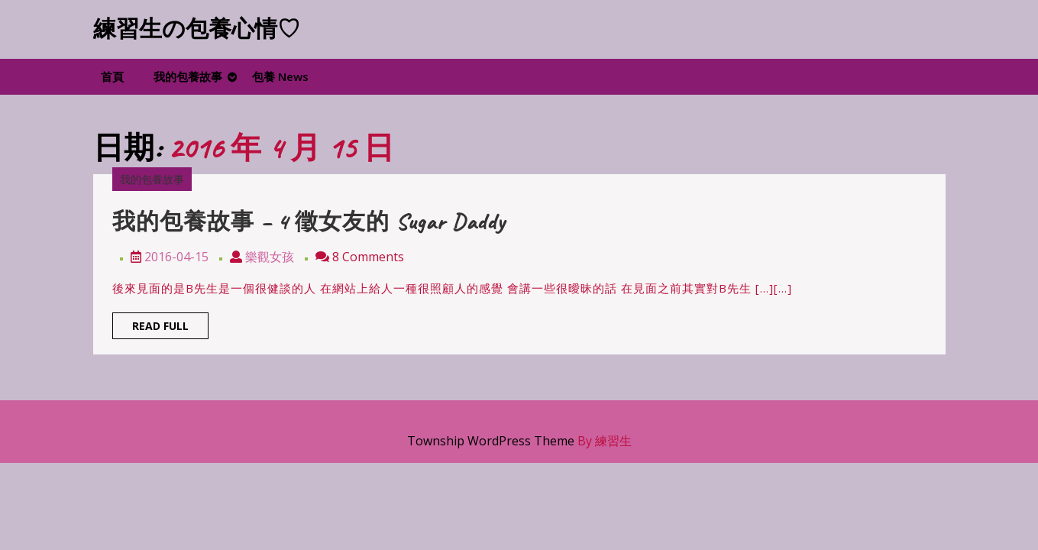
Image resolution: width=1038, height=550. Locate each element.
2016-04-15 (176, 256)
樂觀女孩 (269, 256)
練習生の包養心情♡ (196, 29)
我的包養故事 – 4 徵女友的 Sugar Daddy (308, 221)
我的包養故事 (188, 76)
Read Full (170, 328)
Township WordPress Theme (490, 440)
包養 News (280, 76)
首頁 (112, 76)
